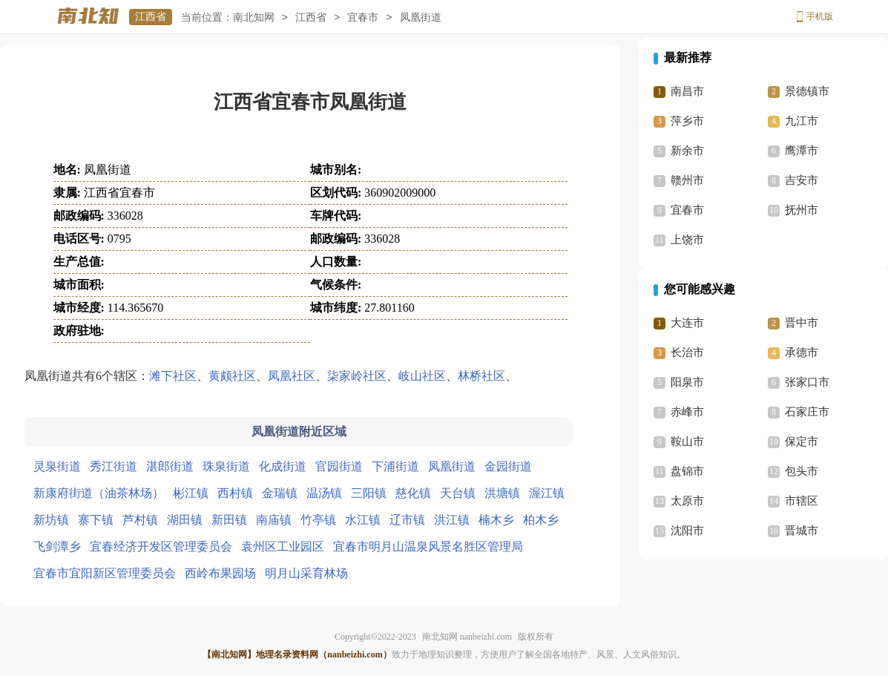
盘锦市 (687, 471)
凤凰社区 (291, 376)
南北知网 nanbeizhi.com (467, 636)
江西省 (150, 16)
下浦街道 (395, 466)
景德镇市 (807, 91)
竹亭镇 (318, 519)
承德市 (801, 352)
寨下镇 (96, 519)
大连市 (687, 323)
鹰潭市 (801, 151)
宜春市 (362, 17)
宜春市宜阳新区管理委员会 (104, 573)
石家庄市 (807, 412)
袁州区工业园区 (282, 546)
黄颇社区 (232, 376)
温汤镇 (324, 493)
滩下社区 (173, 376)
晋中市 (801, 323)
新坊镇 (51, 519)
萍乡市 (687, 121)
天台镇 (458, 493)
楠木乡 (496, 519)
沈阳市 (687, 530)
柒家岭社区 (357, 376)
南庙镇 (274, 519)
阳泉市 (687, 382)
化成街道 (282, 466)
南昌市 (687, 91)
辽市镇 (407, 519)
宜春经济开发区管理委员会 (161, 546)
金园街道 (508, 466)
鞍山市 (687, 441)
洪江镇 (452, 519)
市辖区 (801, 501)
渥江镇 (547, 493)
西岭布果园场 (220, 573)
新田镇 (229, 519)
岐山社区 (422, 376)
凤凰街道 (452, 466)
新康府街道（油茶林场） (98, 493)
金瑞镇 (279, 493)
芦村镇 (140, 519)
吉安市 (801, 180)
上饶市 (687, 240)
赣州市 (687, 180)
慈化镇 (413, 493)
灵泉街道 (57, 466)
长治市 (687, 352)
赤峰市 (687, 412)
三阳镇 (369, 493)
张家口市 (807, 382)
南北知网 (253, 17)
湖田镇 (185, 519)
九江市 (801, 121)
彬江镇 (190, 493)
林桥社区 (481, 376)
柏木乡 (541, 519)
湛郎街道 (170, 466)
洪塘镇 (502, 493)
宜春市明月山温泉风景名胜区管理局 (428, 546)
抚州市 (801, 210)
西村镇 (235, 493)
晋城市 (801, 530)
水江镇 (363, 519)
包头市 (801, 471)
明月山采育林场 (306, 573)
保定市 (801, 441)
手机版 (819, 16)
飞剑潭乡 (57, 546)
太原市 (687, 501)
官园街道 (339, 466)
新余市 (687, 151)
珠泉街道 (226, 466)
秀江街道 (113, 466)
